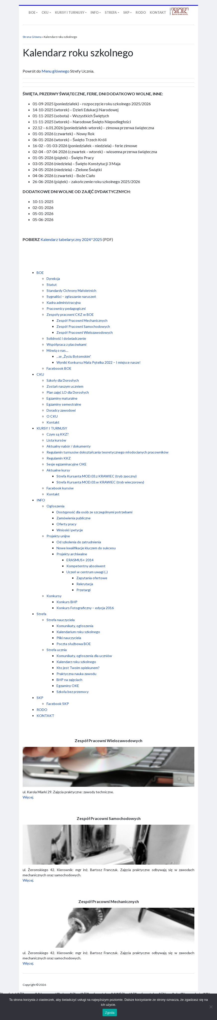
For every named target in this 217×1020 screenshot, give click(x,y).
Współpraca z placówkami (66, 344)
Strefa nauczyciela (61, 620)
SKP (40, 697)
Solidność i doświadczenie (66, 338)
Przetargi (83, 590)
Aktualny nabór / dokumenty (69, 446)
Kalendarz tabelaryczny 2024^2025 (71, 239)
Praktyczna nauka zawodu (76, 674)
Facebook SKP (58, 703)
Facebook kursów (60, 488)
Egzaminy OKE (67, 685)
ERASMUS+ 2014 (80, 560)
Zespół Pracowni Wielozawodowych (84, 332)
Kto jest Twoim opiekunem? (78, 668)
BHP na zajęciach (69, 680)
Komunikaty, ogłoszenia (74, 626)
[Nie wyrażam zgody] (210, 1006)
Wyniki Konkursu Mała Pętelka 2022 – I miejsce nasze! (98, 362)
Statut (52, 284)
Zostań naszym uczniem (65, 386)
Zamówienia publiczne (73, 518)
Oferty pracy (66, 524)
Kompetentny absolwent (86, 566)
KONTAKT (45, 715)
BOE (40, 272)
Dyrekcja (53, 278)
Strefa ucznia (57, 650)
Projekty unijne (58, 536)
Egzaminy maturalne (62, 398)
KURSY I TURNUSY (52, 428)
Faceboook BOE (59, 368)
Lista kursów (56, 440)
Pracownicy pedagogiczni (66, 308)
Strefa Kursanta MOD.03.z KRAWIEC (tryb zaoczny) (96, 476)
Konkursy (54, 596)
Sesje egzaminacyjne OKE (67, 464)
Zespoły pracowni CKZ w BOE (70, 314)
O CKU (52, 416)
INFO (41, 500)
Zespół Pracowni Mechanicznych (82, 320)
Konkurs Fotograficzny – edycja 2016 (85, 608)
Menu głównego (55, 71)
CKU (40, 374)
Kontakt (53, 422)
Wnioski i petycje (69, 530)
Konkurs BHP (66, 602)
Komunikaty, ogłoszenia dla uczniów (84, 656)
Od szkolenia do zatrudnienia (78, 542)
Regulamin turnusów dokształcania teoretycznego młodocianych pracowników (107, 452)
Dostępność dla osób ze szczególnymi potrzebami (94, 512)
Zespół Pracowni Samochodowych (83, 326)
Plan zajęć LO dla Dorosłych (68, 392)
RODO (42, 709)
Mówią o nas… (57, 350)
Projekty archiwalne (71, 554)
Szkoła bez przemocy (72, 691)
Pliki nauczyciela (68, 638)
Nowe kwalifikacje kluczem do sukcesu (86, 548)
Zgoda (109, 1013)
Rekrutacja (84, 584)
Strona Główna (32, 36)
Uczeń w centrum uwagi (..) (87, 572)
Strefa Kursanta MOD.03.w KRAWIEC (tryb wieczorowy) (100, 482)
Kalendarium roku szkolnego (78, 632)
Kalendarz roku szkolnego (76, 662)
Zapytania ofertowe (91, 578)
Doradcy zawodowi (61, 410)
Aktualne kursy (58, 470)
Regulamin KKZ (59, 458)
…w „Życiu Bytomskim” (73, 356)
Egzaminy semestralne (64, 404)
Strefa (41, 614)
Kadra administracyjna (64, 302)
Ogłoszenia (55, 506)
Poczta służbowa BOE (73, 644)
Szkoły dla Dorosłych (63, 380)
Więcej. (28, 797)
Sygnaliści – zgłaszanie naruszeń (71, 296)
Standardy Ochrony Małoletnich (71, 290)
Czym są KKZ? (58, 434)
